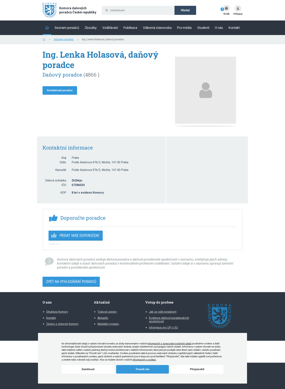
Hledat (185, 10)
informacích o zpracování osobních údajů (169, 343)
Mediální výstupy (108, 324)
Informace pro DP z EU (163, 327)
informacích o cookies (144, 359)
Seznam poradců (64, 39)
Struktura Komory (57, 312)
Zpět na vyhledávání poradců (71, 281)
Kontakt (51, 318)
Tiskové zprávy (107, 312)
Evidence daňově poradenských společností (169, 319)
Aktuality (102, 318)
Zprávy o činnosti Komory (62, 324)
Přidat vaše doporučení (79, 235)
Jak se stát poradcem (162, 312)
